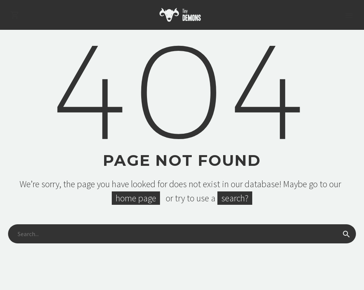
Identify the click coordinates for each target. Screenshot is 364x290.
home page (136, 198)
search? (234, 198)
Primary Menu (349, 15)
